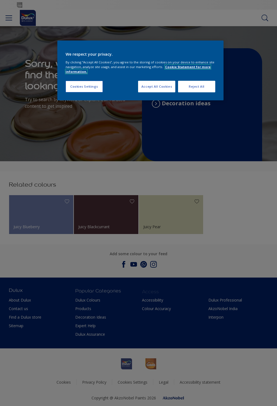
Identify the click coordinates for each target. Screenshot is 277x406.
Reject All (197, 86)
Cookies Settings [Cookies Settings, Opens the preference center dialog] (84, 86)
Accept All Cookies (156, 86)
